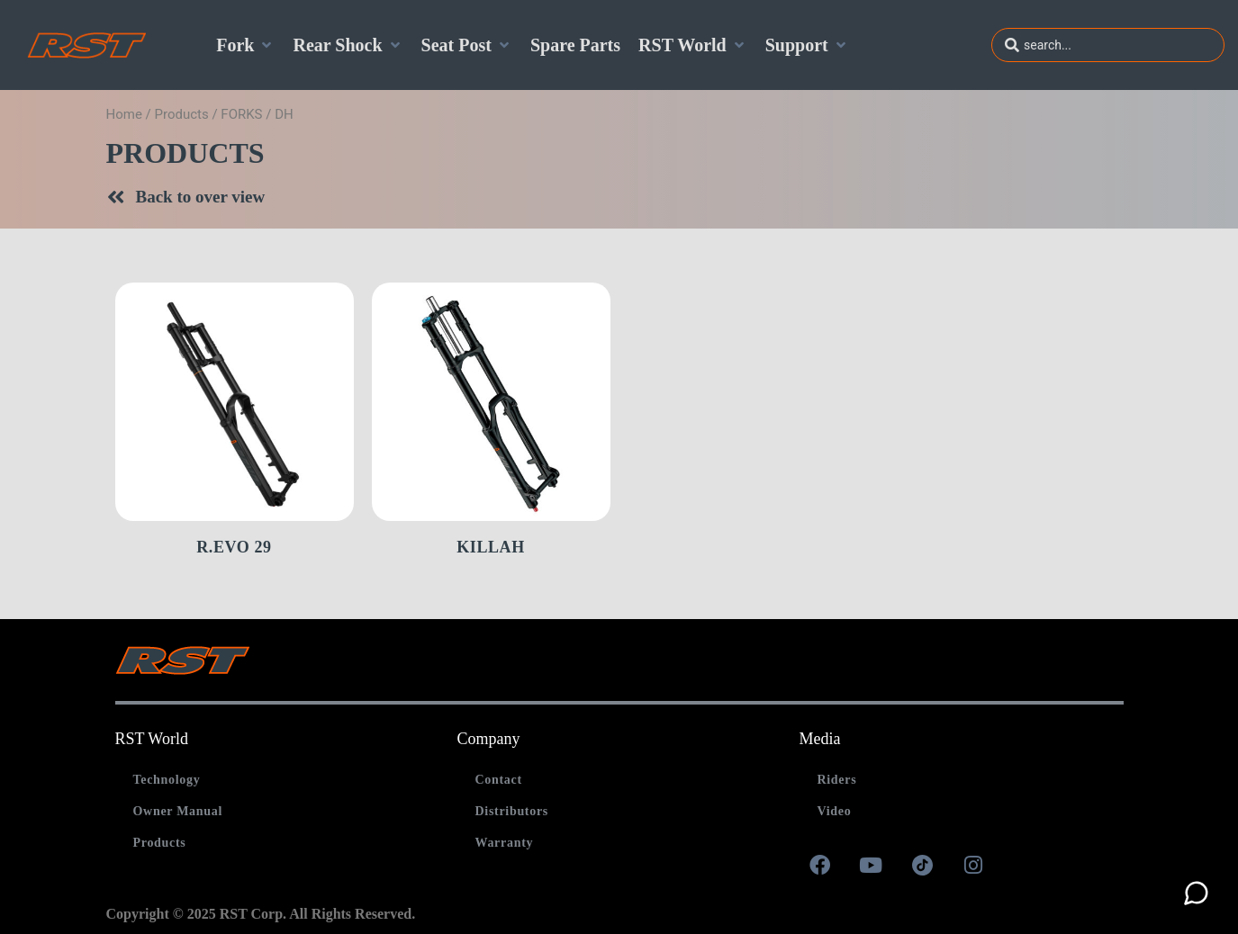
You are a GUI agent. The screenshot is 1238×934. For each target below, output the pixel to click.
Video (834, 811)
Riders (836, 779)
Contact (497, 779)
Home (124, 114)
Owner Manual (178, 811)
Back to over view (201, 196)
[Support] (807, 45)
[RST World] (692, 45)
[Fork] (245, 45)
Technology (167, 779)
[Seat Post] (466, 45)
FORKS (241, 114)
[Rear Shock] (347, 45)
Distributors (511, 811)
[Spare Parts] (575, 45)
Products (182, 114)
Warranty (503, 842)
